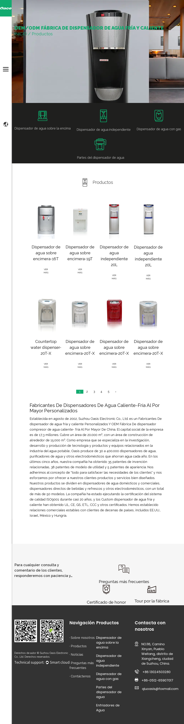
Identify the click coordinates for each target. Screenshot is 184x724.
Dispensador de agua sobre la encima (108, 642)
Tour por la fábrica (151, 600)
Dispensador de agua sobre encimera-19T (80, 253)
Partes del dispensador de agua (108, 692)
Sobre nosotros (83, 638)
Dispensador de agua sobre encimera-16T (46, 253)
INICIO (20, 33)
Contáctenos (81, 676)
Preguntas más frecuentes (124, 581)
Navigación (82, 623)
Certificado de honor (106, 602)
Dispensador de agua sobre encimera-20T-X (80, 347)
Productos (79, 646)
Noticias (77, 654)
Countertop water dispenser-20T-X (46, 347)
